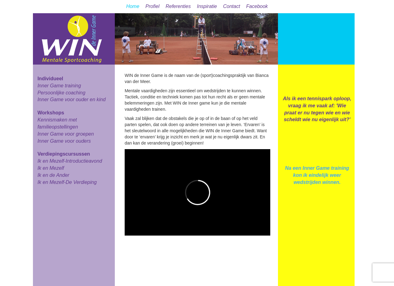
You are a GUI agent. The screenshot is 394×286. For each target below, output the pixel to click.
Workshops (51, 112)
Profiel (152, 6)
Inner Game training (59, 85)
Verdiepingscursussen (64, 154)
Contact (231, 6)
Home (132, 6)
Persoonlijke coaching (62, 92)
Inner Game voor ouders (64, 141)
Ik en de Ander (53, 175)
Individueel (50, 78)
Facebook (257, 6)
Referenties (178, 6)
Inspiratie (207, 6)
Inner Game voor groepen (66, 134)
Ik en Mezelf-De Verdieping (67, 182)
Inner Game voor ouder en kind (72, 99)
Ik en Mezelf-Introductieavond (70, 161)
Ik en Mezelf (51, 168)
